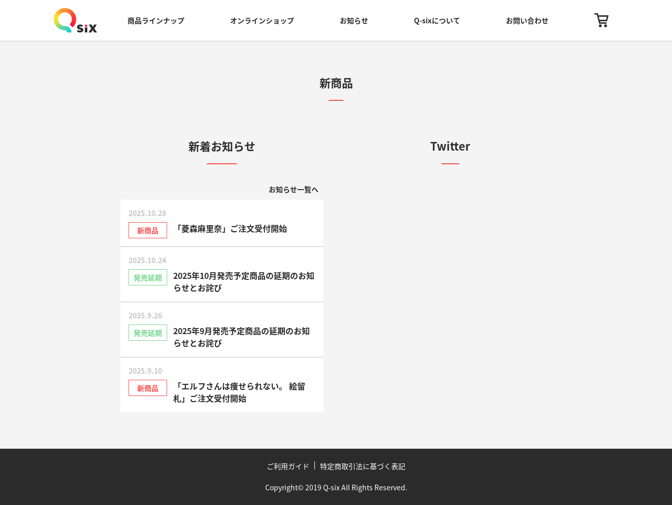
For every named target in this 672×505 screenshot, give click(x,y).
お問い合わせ (527, 20)
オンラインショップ (262, 20)
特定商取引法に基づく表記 (362, 466)
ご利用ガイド (288, 466)
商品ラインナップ (155, 20)
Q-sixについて (437, 20)
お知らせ (354, 20)
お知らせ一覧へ (293, 189)
